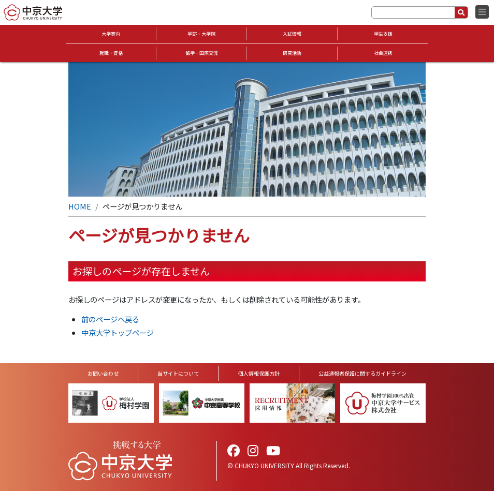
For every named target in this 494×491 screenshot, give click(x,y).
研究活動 (292, 53)
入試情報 (292, 34)
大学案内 (110, 34)
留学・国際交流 (201, 53)
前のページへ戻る (110, 319)
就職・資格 (111, 53)
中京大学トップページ (117, 332)
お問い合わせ (103, 373)
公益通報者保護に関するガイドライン (362, 373)
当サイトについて (178, 373)
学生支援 (383, 34)
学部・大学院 (201, 34)
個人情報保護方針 (259, 373)
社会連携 (383, 53)
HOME (79, 206)
